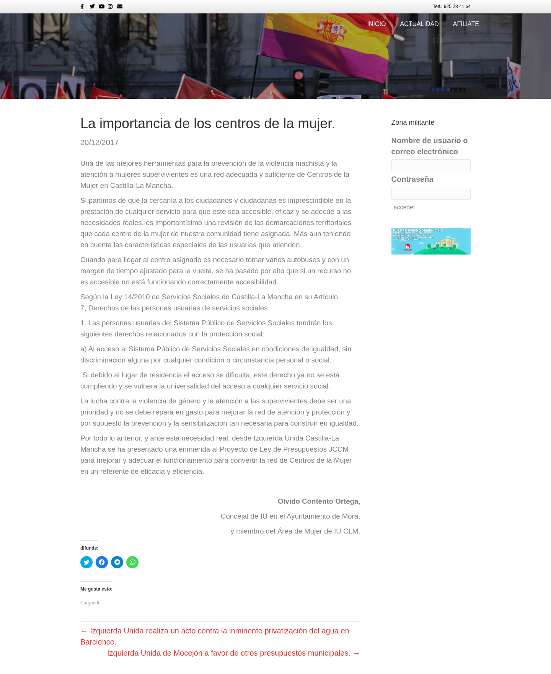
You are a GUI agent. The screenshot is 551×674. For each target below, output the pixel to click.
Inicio (376, 24)
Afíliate (466, 24)
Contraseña (412, 179)
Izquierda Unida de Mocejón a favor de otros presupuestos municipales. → (233, 653)
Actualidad (419, 24)
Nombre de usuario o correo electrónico (429, 146)
